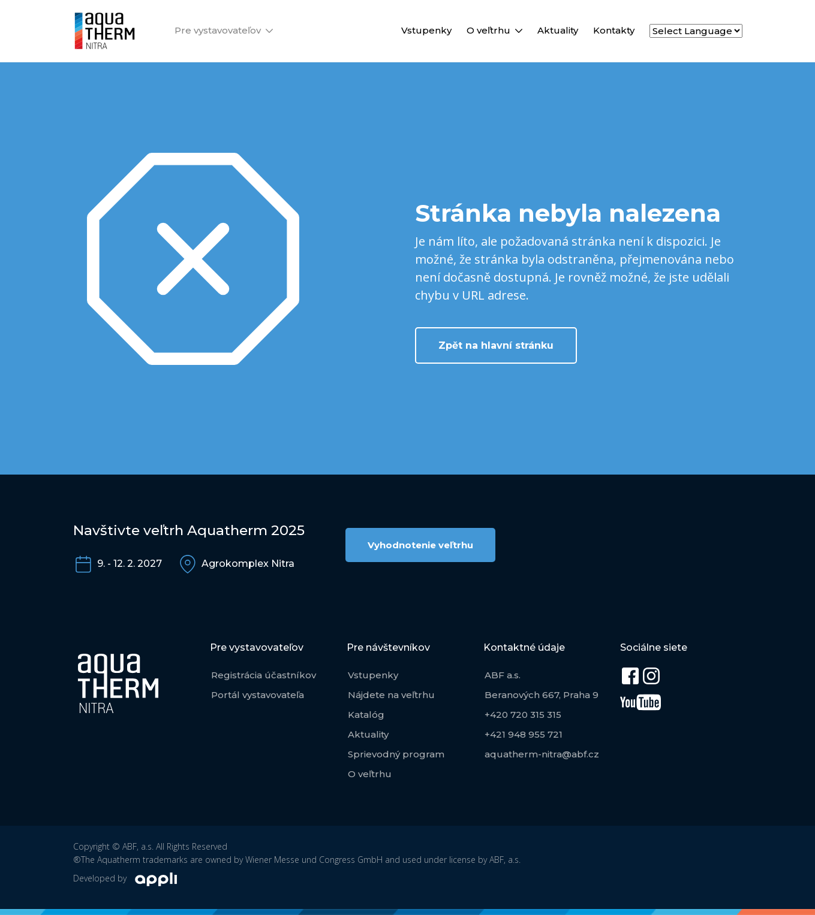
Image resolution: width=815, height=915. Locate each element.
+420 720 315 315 (523, 714)
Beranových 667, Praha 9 (542, 694)
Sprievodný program (396, 754)
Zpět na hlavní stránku (496, 345)
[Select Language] (695, 31)
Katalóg (366, 714)
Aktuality (557, 30)
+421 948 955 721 (524, 734)
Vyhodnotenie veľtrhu (420, 545)
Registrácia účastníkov (263, 675)
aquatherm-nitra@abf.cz (542, 754)
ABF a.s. (503, 675)
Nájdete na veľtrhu (391, 694)
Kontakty (613, 30)
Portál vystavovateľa (257, 694)
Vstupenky (426, 30)
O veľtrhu (488, 30)
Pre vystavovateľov (218, 30)
